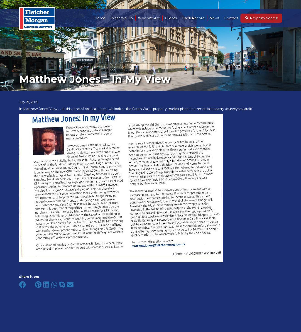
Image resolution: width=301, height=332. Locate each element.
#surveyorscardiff (238, 109)
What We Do (121, 18)
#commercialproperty (206, 109)
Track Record (193, 18)
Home (99, 18)
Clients (171, 18)
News (214, 18)
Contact (231, 18)
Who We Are (149, 18)
